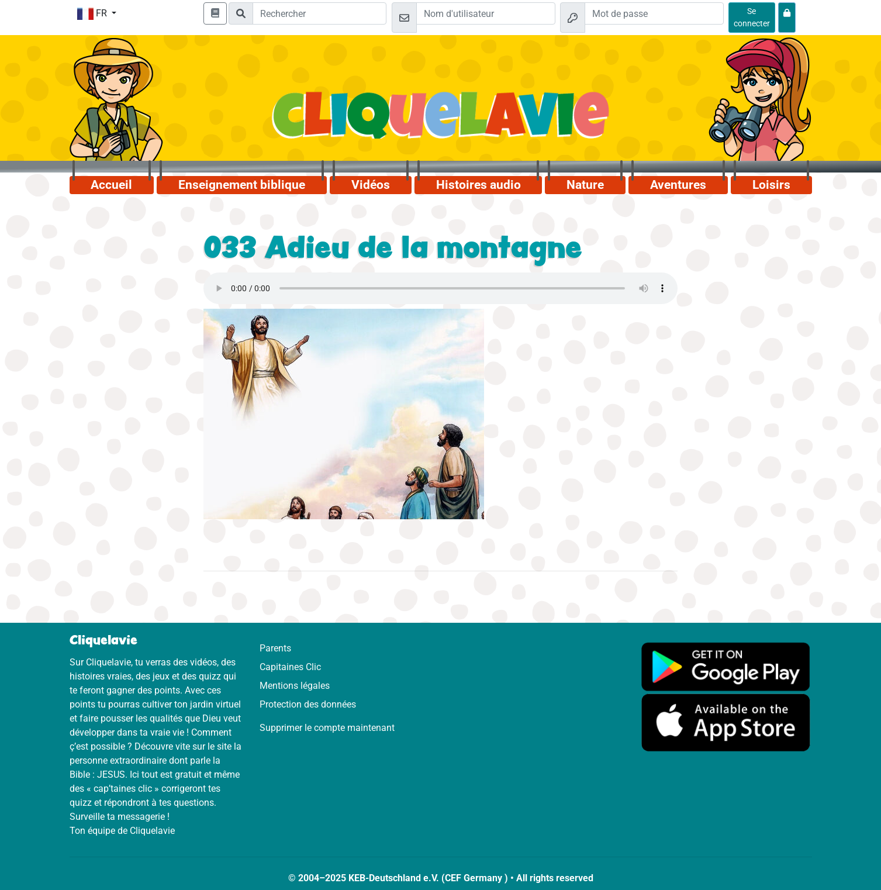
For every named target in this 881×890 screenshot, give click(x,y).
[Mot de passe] (654, 13)
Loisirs (771, 185)
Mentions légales (295, 685)
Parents (275, 648)
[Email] (485, 13)
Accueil (111, 185)
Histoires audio (478, 185)
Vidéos (370, 185)
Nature (585, 185)
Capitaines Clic (290, 666)
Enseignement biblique (241, 185)
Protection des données (308, 704)
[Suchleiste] (319, 13)
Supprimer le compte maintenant (327, 727)
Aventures (678, 185)
